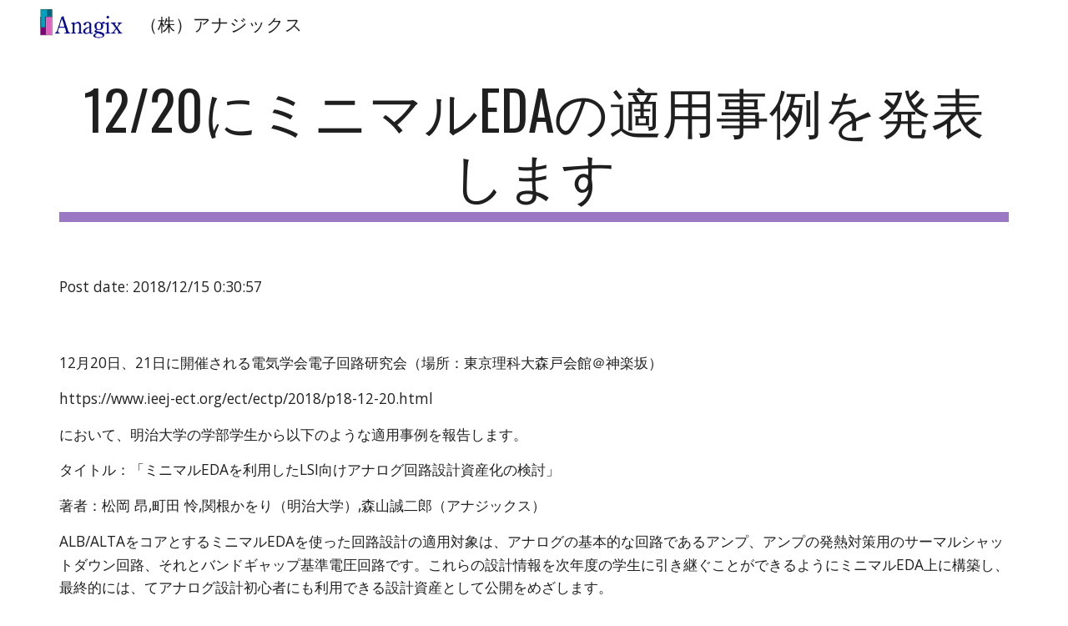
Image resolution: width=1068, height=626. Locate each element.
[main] (534, 149)
